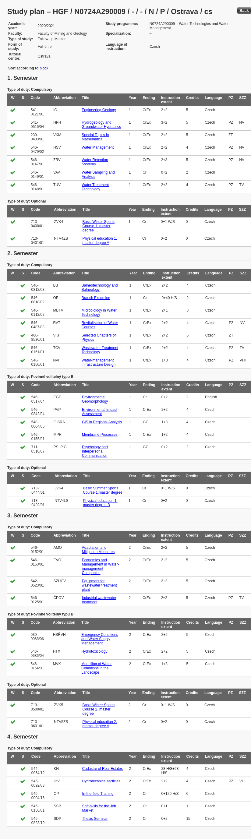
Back (244, 10)
